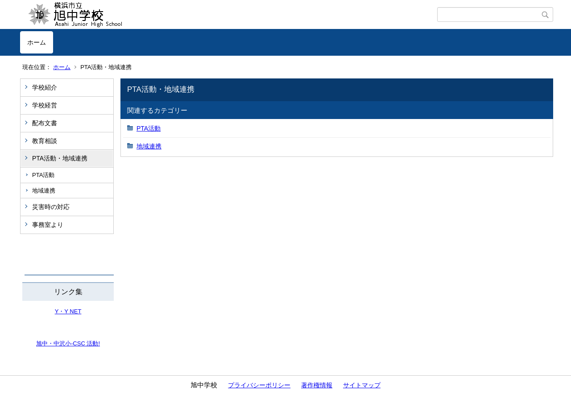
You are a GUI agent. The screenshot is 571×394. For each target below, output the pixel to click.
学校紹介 (44, 87)
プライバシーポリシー (259, 385)
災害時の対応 (51, 206)
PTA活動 (43, 175)
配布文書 (44, 123)
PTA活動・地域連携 (59, 158)
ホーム (36, 42)
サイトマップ (362, 385)
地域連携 (43, 190)
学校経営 (44, 105)
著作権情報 (316, 385)
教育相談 (44, 140)
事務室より (47, 224)
